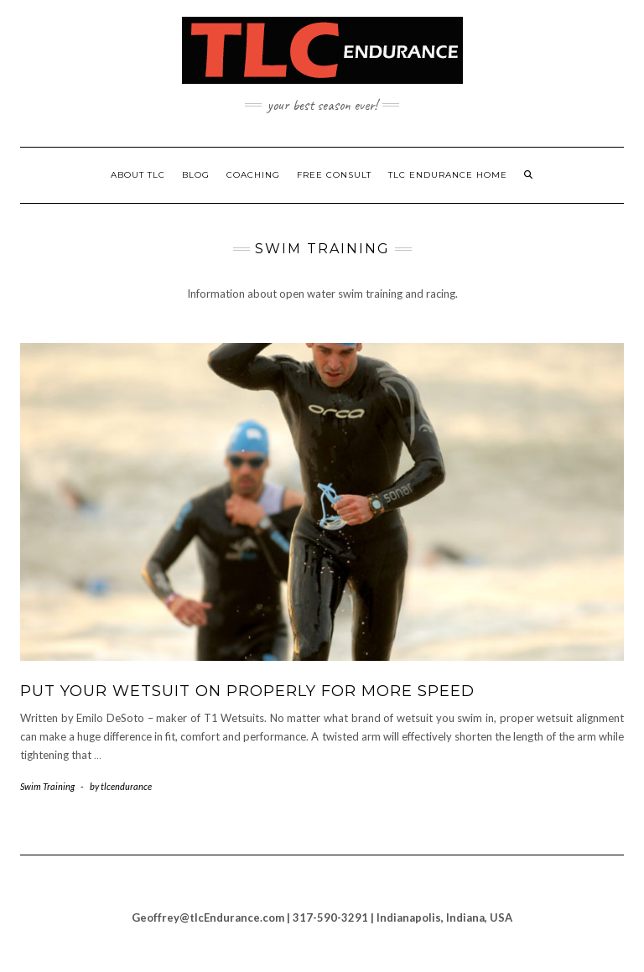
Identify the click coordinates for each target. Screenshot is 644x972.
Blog (196, 174)
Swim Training (47, 786)
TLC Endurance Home (447, 174)
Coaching (253, 174)
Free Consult (334, 174)
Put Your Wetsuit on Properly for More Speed (247, 691)
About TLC (138, 174)
